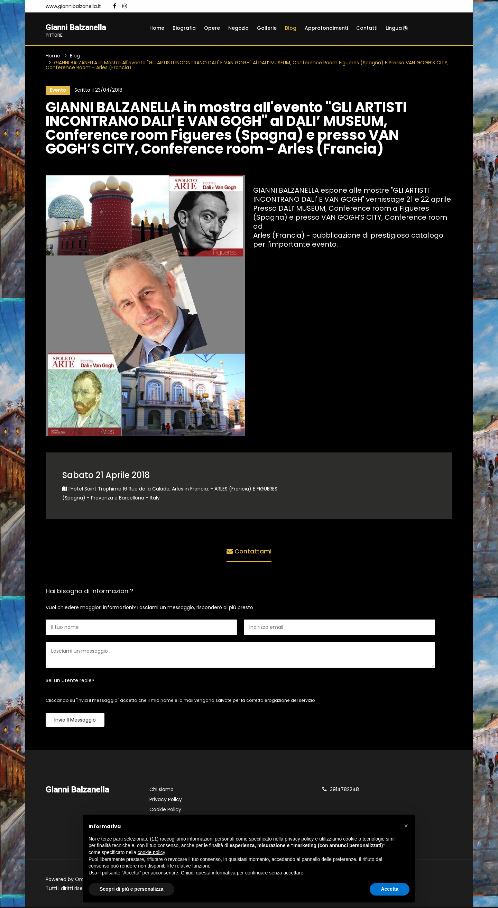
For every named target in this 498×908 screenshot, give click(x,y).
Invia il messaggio (75, 721)
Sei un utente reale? (70, 681)
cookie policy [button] (151, 852)
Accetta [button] (389, 889)
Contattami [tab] (249, 551)
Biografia (184, 28)
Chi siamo (161, 790)
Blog (290, 28)
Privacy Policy (165, 800)
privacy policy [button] (299, 839)
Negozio (238, 28)
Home (156, 28)
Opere (212, 28)
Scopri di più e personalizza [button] (131, 889)
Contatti (366, 28)
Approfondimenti (326, 28)
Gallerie (267, 28)
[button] (406, 825)
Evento (57, 91)
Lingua (396, 28)
